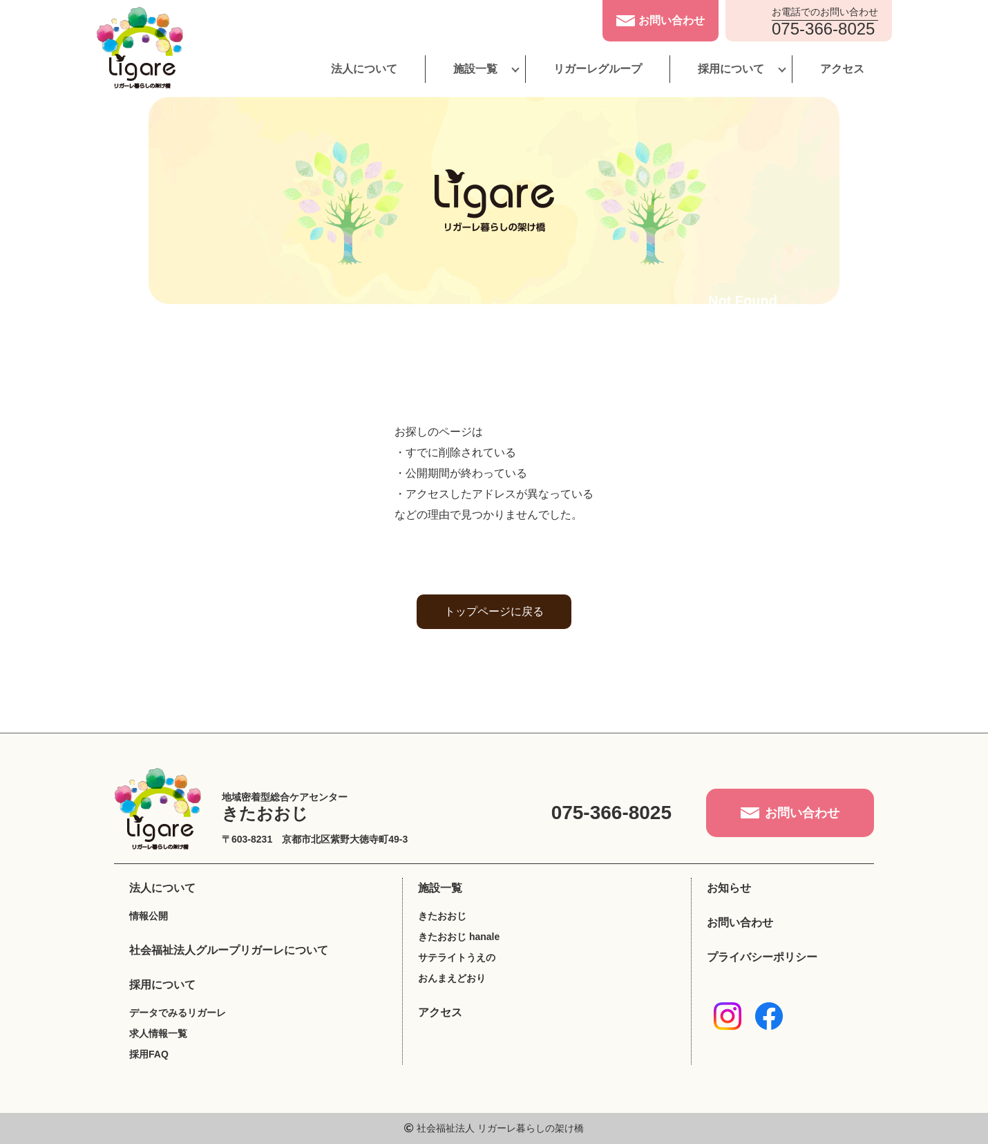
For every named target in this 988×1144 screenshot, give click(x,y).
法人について (364, 69)
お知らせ (729, 888)
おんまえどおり (452, 978)
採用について (731, 69)
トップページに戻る (494, 611)
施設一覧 (475, 69)
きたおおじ (442, 915)
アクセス (842, 69)
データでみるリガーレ (177, 1012)
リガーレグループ (597, 69)
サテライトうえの (456, 957)
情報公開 (148, 915)
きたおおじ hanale (459, 936)
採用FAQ (149, 1054)
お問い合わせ (740, 922)
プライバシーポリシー (762, 957)
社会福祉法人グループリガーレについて (228, 950)
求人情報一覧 (158, 1033)
